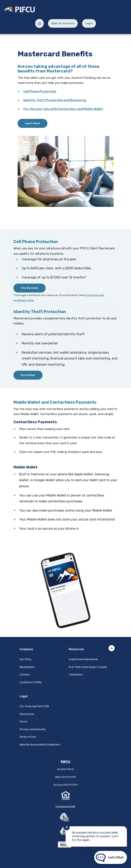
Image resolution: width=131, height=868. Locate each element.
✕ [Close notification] (66, 827)
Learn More (32, 123)
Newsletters (27, 667)
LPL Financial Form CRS (34, 706)
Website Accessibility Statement (40, 744)
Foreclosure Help (65, 806)
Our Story (25, 659)
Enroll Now (28, 375)
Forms (23, 721)
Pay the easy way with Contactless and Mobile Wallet (63, 109)
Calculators (76, 674)
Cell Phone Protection (39, 91)
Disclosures (27, 714)
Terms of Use (28, 736)
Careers (25, 674)
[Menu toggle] (39, 23)
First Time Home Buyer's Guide (88, 667)
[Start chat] (110, 857)
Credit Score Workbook (83, 659)
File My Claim (29, 287)
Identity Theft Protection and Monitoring (54, 100)
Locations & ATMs (31, 682)
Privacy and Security (33, 729)
